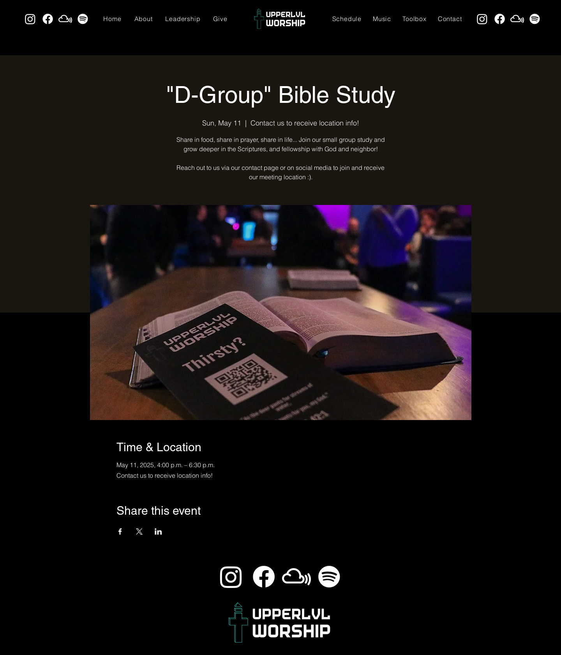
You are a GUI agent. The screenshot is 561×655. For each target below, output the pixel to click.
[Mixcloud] (65, 19)
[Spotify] (83, 19)
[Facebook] (48, 19)
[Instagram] (30, 19)
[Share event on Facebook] (120, 531)
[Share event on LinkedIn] (158, 531)
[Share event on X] (139, 531)
